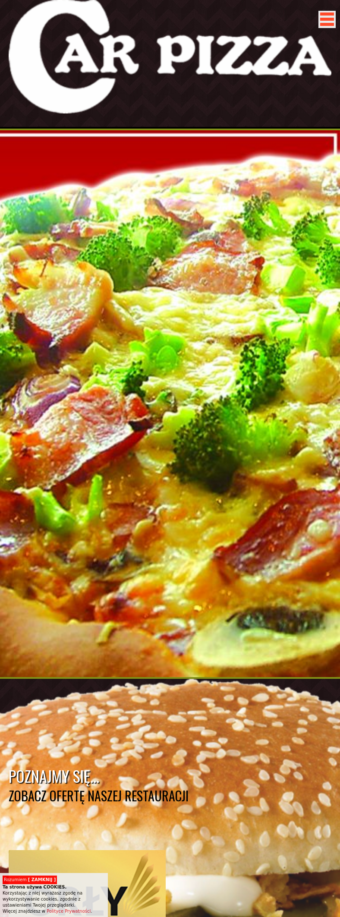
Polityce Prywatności (69, 911)
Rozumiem (30, 879)
